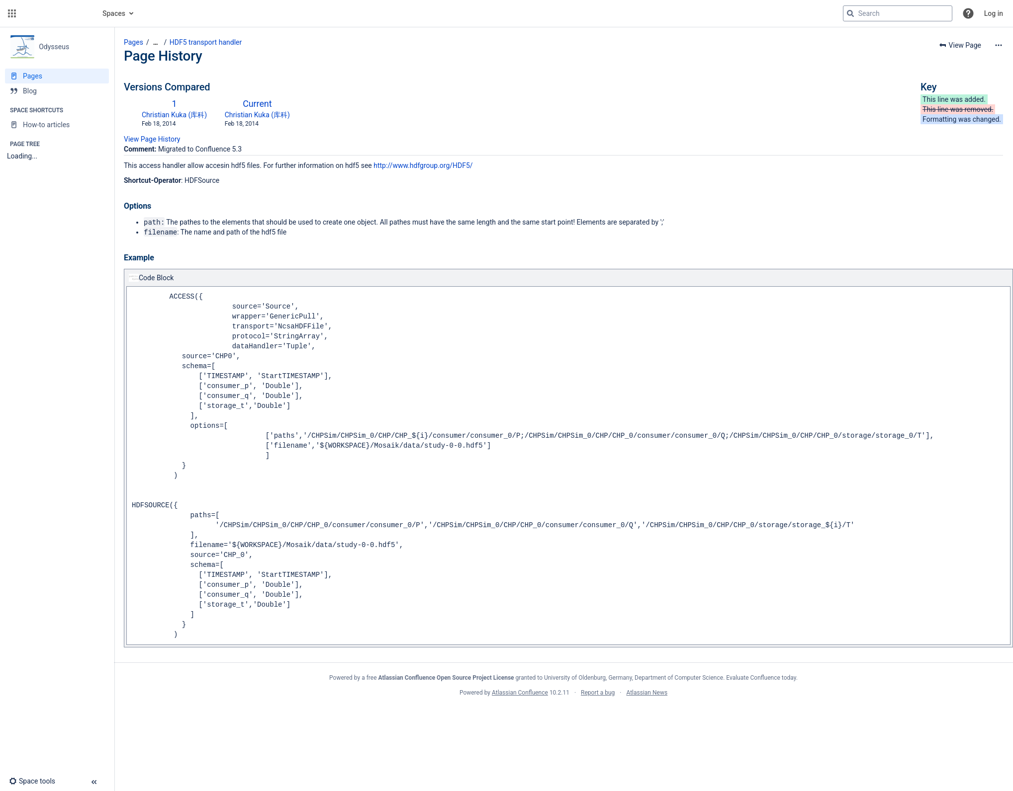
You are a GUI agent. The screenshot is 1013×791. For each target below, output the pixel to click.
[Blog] (57, 90)
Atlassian (563, 714)
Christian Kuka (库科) (174, 115)
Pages (133, 42)
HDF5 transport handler (206, 42)
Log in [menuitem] (993, 13)
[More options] (998, 45)
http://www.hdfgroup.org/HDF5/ (422, 165)
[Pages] (57, 76)
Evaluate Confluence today (761, 677)
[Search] (850, 13)
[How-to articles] (57, 124)
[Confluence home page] (55, 13)
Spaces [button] (113, 13)
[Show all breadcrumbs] (155, 42)
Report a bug (598, 692)
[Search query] (897, 13)
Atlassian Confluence (520, 692)
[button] (12, 13)
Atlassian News (646, 692)
